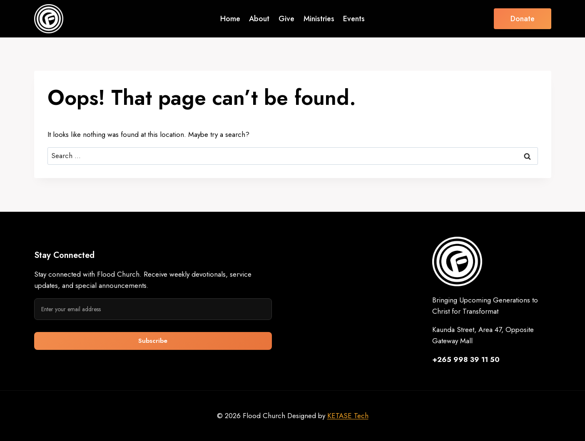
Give (286, 18)
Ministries (319, 18)
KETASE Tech (347, 416)
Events (354, 18)
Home (230, 18)
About (259, 18)
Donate (522, 18)
